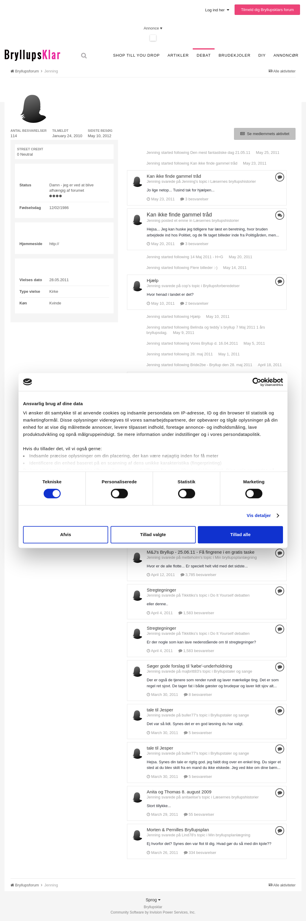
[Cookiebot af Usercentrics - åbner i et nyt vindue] (257, 381)
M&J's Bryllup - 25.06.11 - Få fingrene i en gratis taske (201, 552)
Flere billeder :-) (204, 267)
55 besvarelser (199, 814)
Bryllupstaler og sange (233, 671)
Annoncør (286, 55)
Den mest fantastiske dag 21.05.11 (220, 152)
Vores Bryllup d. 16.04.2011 (214, 343)
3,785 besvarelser (198, 574)
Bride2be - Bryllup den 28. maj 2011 (221, 365)
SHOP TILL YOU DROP (136, 55)
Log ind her (217, 10)
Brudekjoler (234, 55)
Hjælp (152, 280)
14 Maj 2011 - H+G (206, 257)
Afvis (65, 534)
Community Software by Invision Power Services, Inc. (153, 912)
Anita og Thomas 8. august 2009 (179, 791)
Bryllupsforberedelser (221, 286)
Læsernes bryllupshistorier (233, 181)
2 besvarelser (194, 303)
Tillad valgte (153, 534)
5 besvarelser (198, 732)
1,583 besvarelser (196, 613)
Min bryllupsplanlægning (236, 557)
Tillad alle (240, 534)
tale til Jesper (160, 709)
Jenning (153, 152)
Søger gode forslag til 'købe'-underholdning (189, 665)
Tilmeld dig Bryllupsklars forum (267, 9)
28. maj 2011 (201, 354)
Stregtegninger (161, 589)
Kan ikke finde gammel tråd (214, 163)
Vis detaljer (259, 515)
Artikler (178, 55)
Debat (204, 55)
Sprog (153, 899)
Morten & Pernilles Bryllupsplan (178, 829)
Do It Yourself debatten (230, 595)
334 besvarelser (200, 852)
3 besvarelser (194, 199)
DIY (262, 55)
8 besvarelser (198, 694)
